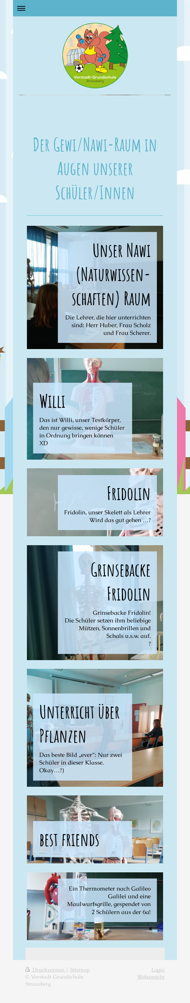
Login (158, 970)
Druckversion (45, 970)
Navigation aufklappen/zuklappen (95, 8)
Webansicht (151, 977)
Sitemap (80, 970)
